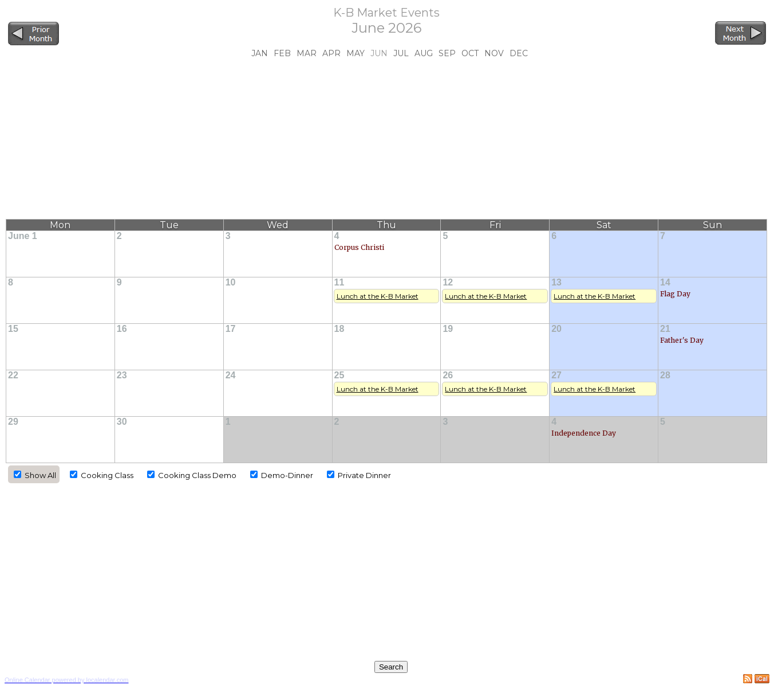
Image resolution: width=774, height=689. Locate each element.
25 (339, 375)
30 (122, 421)
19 (448, 329)
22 (13, 375)
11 (339, 282)
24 (231, 375)
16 (122, 329)
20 (556, 329)
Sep (447, 53)
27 (556, 375)
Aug (423, 53)
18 (339, 329)
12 (448, 282)
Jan (259, 53)
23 (122, 375)
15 (13, 329)
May (355, 53)
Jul (401, 53)
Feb (282, 53)
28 (665, 375)
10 (231, 282)
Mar (307, 53)
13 (556, 282)
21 (665, 329)
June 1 (22, 236)
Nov (494, 53)
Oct (470, 53)
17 (231, 329)
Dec (519, 53)
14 (665, 282)
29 (13, 421)
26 (448, 375)
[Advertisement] (386, 138)
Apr (331, 53)
